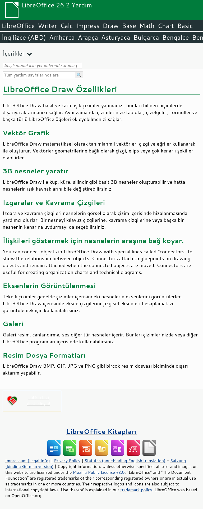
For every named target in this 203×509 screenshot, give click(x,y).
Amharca (62, 37)
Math (147, 25)
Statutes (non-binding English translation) (124, 460)
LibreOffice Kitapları (101, 431)
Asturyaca (115, 37)
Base (129, 25)
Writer (47, 25)
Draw (110, 25)
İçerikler (14, 53)
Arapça (88, 37)
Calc (66, 25)
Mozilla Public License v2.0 (99, 472)
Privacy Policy (67, 460)
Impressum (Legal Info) (27, 460)
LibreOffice (18, 25)
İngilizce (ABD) (24, 37)
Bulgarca (146, 37)
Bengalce (175, 37)
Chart (166, 25)
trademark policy (136, 490)
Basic (185, 25)
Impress (88, 25)
